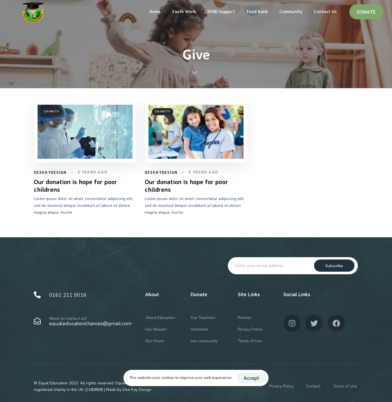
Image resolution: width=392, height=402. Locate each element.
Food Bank (257, 11)
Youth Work (184, 11)
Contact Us (325, 11)
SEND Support (221, 11)
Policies (244, 317)
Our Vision (154, 341)
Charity (51, 112)
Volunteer (200, 329)
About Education (160, 317)
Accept (251, 378)
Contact (313, 386)
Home (154, 11)
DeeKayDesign (50, 172)
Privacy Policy (250, 329)
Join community (204, 341)
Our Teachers (203, 317)
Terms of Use (250, 341)
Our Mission (155, 329)
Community (290, 11)
